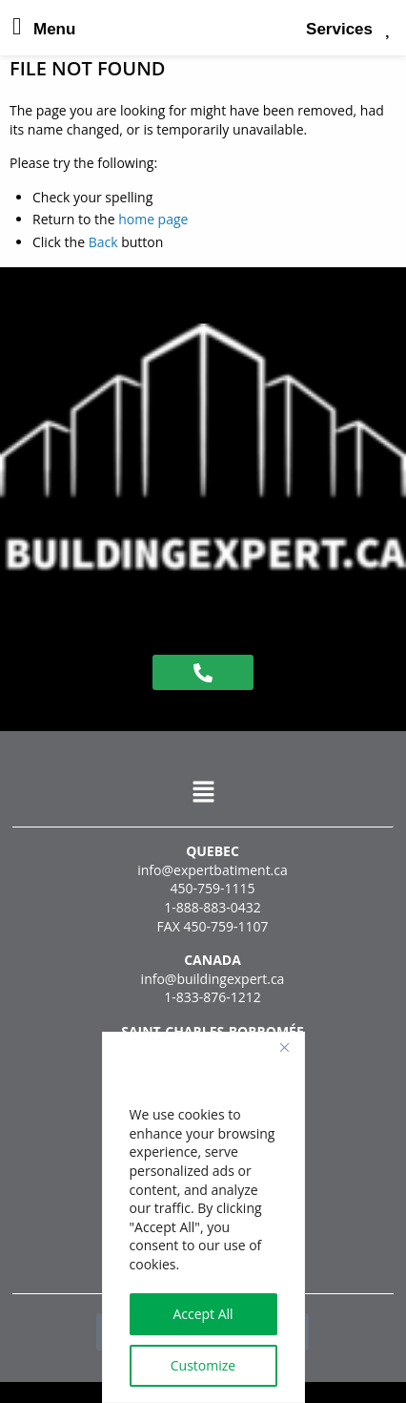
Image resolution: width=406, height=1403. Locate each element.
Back (103, 242)
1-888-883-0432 (212, 907)
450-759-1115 (212, 888)
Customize (203, 1365)
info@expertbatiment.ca (212, 870)
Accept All (203, 1314)
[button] (203, 792)
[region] (203, 1217)
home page (153, 219)
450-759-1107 (225, 926)
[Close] (285, 1048)
